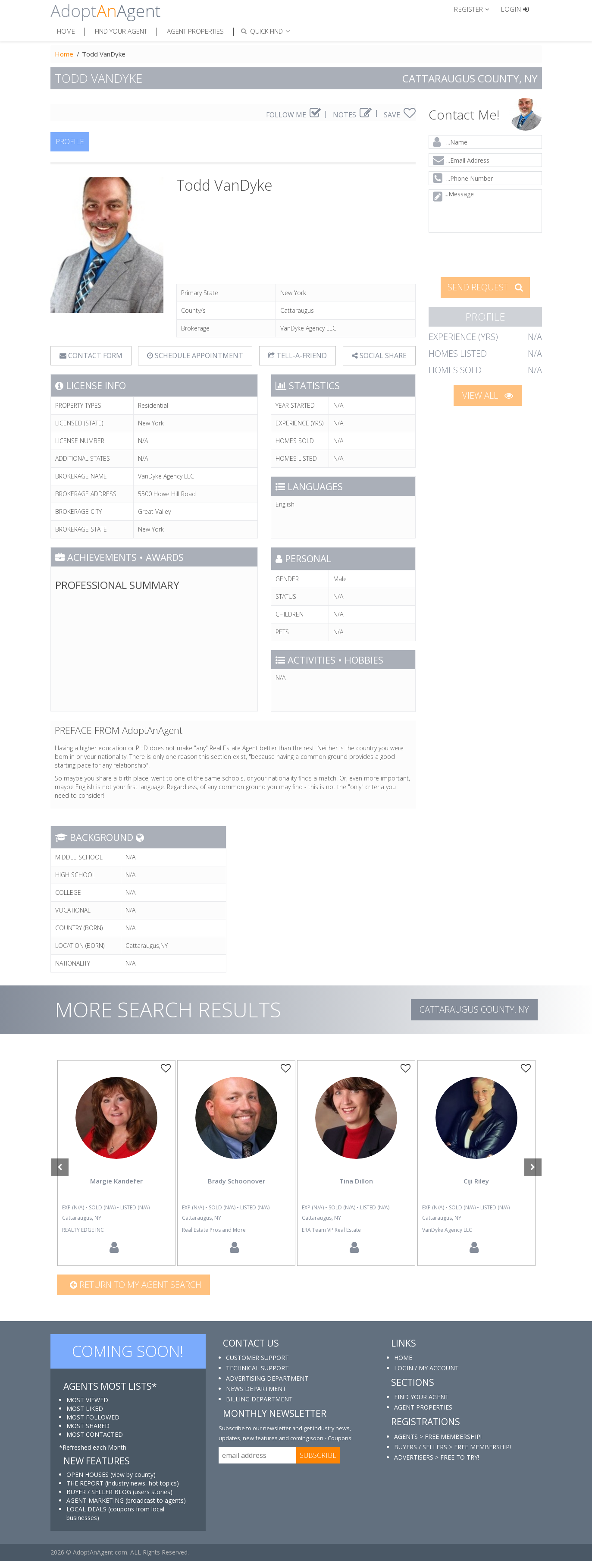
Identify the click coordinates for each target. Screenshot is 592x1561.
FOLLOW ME (293, 115)
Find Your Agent (121, 31)
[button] (475, 8)
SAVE (400, 115)
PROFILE (70, 141)
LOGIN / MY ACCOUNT (426, 1368)
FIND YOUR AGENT (421, 1397)
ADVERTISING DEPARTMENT (267, 1378)
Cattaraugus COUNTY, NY (474, 1009)
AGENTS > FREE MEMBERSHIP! (438, 1436)
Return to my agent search (135, 1284)
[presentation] (485, 253)
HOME (403, 1357)
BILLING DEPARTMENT (259, 1399)
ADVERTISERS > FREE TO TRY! (436, 1457)
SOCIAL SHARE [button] (379, 355)
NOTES (352, 115)
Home (66, 31)
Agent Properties (195, 31)
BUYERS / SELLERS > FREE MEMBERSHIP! (452, 1447)
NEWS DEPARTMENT (256, 1389)
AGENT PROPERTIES (423, 1407)
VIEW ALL (487, 395)
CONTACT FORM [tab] (91, 355)
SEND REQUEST (485, 287)
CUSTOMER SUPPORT (257, 1357)
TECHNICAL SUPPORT (257, 1368)
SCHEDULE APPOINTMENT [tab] (195, 355)
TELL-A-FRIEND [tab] (297, 355)
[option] (116, 1163)
